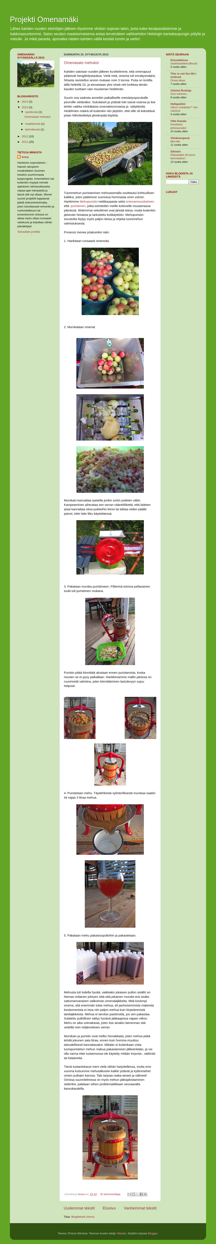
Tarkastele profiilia (28, 231)
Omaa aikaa (177, 80)
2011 (25, 141)
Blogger (153, 1233)
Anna (25, 157)
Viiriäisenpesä (180, 138)
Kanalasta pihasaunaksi (178, 126)
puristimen (78, 206)
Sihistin (175, 151)
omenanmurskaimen (140, 201)
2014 (25, 101)
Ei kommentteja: (111, 1194)
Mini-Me (175, 141)
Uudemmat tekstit (79, 1208)
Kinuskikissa (179, 60)
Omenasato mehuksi (81, 63)
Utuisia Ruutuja (180, 90)
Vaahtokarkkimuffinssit (183, 63)
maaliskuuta (33, 123)
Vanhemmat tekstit (140, 1208)
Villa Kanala (178, 121)
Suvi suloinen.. (179, 93)
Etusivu (109, 1208)
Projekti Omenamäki (44, 19)
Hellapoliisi (177, 104)
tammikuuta (33, 129)
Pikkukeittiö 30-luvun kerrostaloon (182, 156)
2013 (25, 107)
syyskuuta (32, 112)
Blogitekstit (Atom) (82, 1216)
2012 (25, 136)
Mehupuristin (89, 201)
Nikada (121, 1233)
